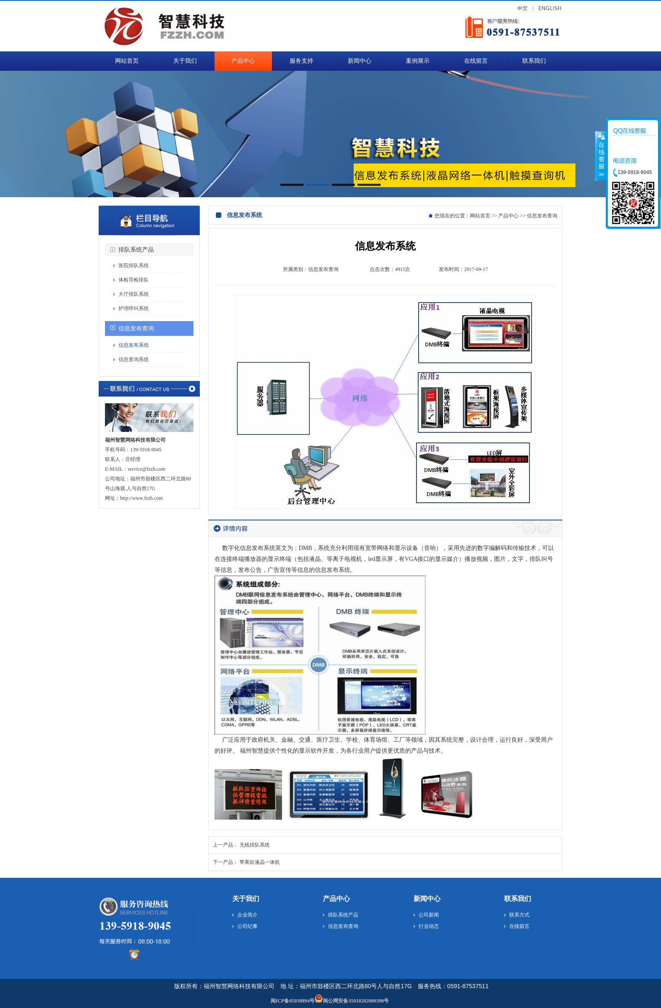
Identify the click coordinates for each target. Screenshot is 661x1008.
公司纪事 (247, 926)
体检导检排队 (133, 280)
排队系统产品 (136, 250)
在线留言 (519, 926)
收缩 (601, 155)
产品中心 (508, 216)
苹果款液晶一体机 (259, 862)
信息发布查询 (136, 328)
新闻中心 (427, 898)
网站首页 (480, 216)
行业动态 (429, 926)
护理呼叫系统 (133, 308)
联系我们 (517, 898)
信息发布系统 (133, 345)
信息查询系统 (133, 359)
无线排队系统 (254, 845)
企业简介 (247, 915)
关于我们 (245, 898)
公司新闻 (429, 915)
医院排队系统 (133, 265)
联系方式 (519, 915)
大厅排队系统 (133, 294)
